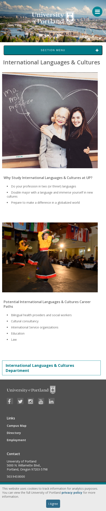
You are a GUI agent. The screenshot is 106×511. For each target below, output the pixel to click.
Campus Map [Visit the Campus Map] (16, 426)
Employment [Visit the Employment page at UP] (16, 440)
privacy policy (72, 493)
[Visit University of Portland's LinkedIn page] (51, 401)
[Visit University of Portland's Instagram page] (31, 401)
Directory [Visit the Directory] (14, 433)
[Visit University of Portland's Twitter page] (20, 401)
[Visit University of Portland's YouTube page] (41, 401)
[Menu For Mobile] (95, 9)
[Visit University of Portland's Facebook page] (10, 401)
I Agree (53, 504)
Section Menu (53, 50)
